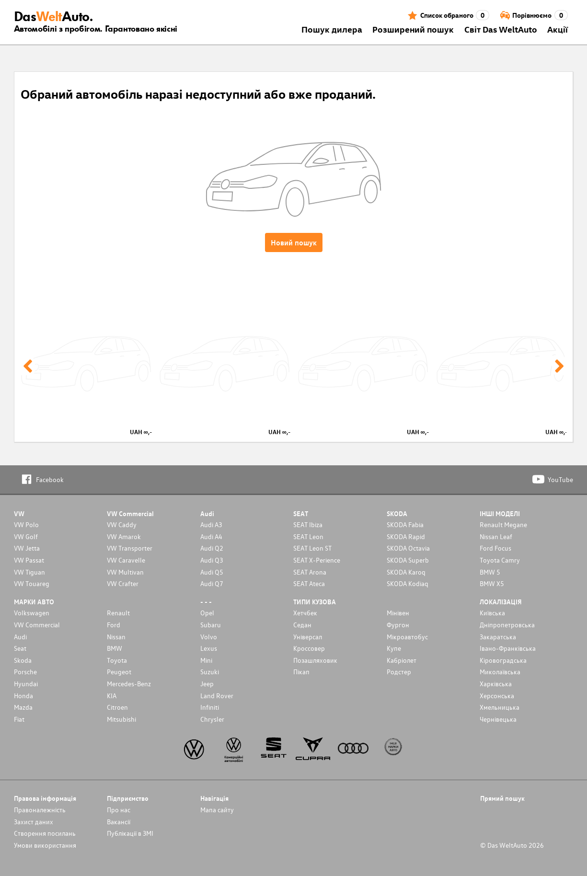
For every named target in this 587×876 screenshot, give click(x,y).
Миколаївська (500, 671)
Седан (302, 624)
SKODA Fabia (405, 524)
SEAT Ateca (309, 583)
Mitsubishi (121, 719)
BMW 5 (490, 571)
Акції (557, 29)
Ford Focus (495, 548)
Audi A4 (211, 536)
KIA (111, 695)
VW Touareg (31, 583)
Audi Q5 (211, 571)
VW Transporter (129, 548)
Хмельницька (499, 707)
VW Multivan (125, 571)
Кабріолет (401, 660)
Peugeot (119, 671)
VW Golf (26, 536)
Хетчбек (305, 612)
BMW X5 (492, 583)
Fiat (19, 719)
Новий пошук (294, 242)
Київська (492, 612)
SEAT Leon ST (312, 548)
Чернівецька (498, 719)
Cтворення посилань (45, 833)
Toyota (117, 660)
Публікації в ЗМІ (130, 833)
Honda (23, 695)
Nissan (116, 636)
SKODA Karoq (406, 571)
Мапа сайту (217, 809)
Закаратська (498, 636)
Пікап (301, 671)
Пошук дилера (331, 29)
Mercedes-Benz (129, 683)
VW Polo (26, 524)
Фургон (398, 624)
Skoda (23, 660)
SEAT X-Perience (316, 560)
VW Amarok (124, 536)
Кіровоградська (503, 660)
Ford (113, 624)
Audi (20, 636)
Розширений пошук (413, 29)
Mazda (23, 707)
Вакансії (118, 821)
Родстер (399, 671)
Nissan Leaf (496, 536)
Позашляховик (315, 660)
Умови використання (45, 845)
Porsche (25, 671)
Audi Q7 (211, 583)
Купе (394, 648)
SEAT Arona (309, 571)
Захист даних (33, 821)
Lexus (208, 648)
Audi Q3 (211, 560)
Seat (20, 648)
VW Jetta (27, 548)
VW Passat (29, 560)
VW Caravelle (126, 560)
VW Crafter (122, 583)
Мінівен (398, 612)
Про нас (118, 809)
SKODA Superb (408, 560)
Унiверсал (307, 636)
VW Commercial (37, 624)
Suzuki (209, 671)
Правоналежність (40, 809)
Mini (206, 660)
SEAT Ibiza (307, 524)
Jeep (207, 683)
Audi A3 (211, 524)
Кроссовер (309, 648)
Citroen (117, 707)
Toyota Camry (500, 560)
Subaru (210, 624)
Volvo (208, 636)
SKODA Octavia (408, 548)
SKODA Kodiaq (407, 583)
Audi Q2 (211, 548)
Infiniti (209, 707)
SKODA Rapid (406, 536)
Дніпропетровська (507, 624)
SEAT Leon (308, 536)
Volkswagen (31, 612)
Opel (207, 612)
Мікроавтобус (407, 636)
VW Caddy (122, 524)
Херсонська (497, 695)
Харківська (496, 683)
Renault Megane (503, 524)
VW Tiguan (29, 571)
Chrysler (212, 719)
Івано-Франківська (508, 648)
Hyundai (26, 683)
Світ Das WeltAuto (500, 29)
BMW (114, 648)
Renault (118, 612)
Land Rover (216, 695)
